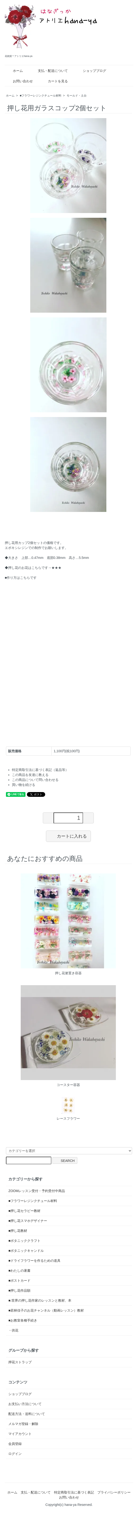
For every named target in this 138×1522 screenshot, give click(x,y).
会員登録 (15, 1444)
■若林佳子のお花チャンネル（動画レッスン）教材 (46, 1310)
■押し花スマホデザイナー (27, 1221)
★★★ (56, 568)
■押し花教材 (17, 1231)
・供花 (13, 1330)
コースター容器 (68, 1085)
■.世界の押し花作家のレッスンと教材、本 (39, 1300)
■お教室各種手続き (22, 1320)
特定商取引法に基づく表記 (74, 1492)
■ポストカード (19, 1280)
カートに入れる (68, 836)
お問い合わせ (19, 81)
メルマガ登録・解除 (23, 1424)
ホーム (14, 71)
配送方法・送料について (26, 1414)
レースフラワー (68, 1118)
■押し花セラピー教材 (24, 1211)
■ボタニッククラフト (24, 1241)
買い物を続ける (23, 785)
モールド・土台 (77, 95)
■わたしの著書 (19, 1270)
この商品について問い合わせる (35, 780)
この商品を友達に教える (30, 775)
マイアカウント (20, 1434)
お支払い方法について (25, 1404)
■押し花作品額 (19, 1290)
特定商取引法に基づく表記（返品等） (40, 770)
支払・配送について (49, 71)
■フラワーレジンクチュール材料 (40, 95)
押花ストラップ (20, 1362)
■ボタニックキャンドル (26, 1251)
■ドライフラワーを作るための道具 (34, 1260)
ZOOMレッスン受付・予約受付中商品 (36, 1191)
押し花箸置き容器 (68, 973)
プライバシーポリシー (114, 1492)
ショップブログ (91, 71)
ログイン (15, 1454)
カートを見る (54, 81)
